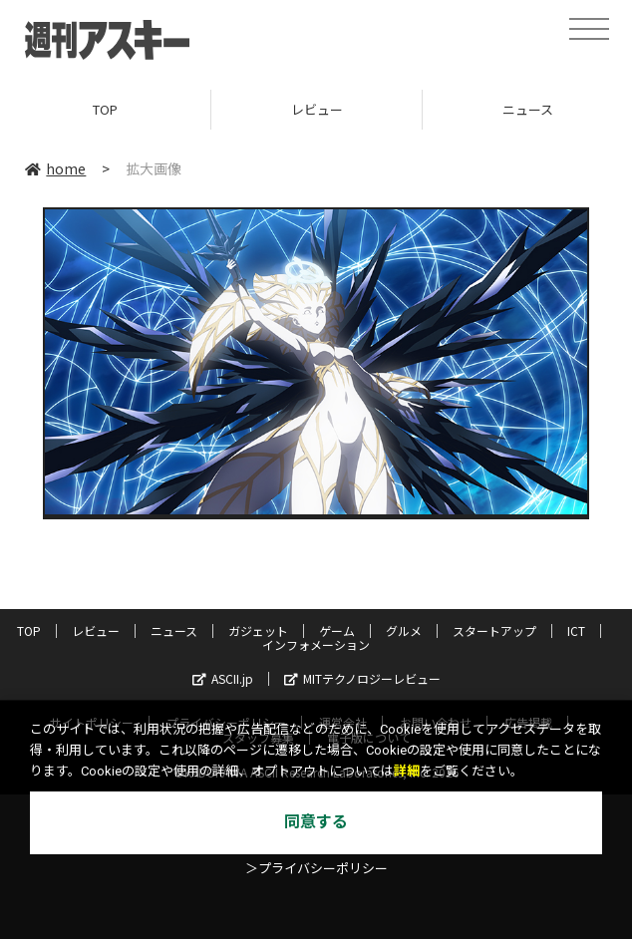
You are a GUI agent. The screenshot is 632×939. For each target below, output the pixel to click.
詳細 (407, 771)
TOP (105, 109)
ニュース (174, 630)
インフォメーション (316, 644)
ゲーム (337, 630)
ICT (576, 630)
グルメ (404, 630)
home (55, 168)
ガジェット (258, 630)
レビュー (317, 109)
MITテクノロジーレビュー (362, 678)
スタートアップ (494, 630)
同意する (316, 821)
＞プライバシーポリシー (316, 868)
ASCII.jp (222, 678)
